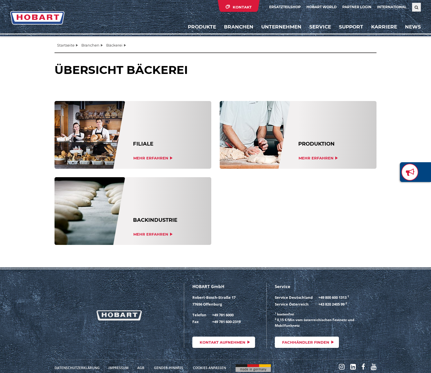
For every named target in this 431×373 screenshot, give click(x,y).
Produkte (202, 27)
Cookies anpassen (209, 367)
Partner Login (356, 7)
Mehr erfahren (150, 158)
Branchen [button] (238, 27)
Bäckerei (114, 45)
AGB (140, 367)
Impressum (118, 367)
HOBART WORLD (321, 7)
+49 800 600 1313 (332, 297)
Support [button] (351, 27)
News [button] (413, 27)
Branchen (90, 45)
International (391, 7)
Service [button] (320, 27)
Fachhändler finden (305, 342)
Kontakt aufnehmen (222, 342)
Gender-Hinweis (168, 367)
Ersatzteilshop (285, 7)
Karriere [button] (384, 27)
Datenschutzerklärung (77, 367)
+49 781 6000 (223, 314)
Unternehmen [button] (281, 27)
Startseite (66, 45)
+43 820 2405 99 (331, 304)
